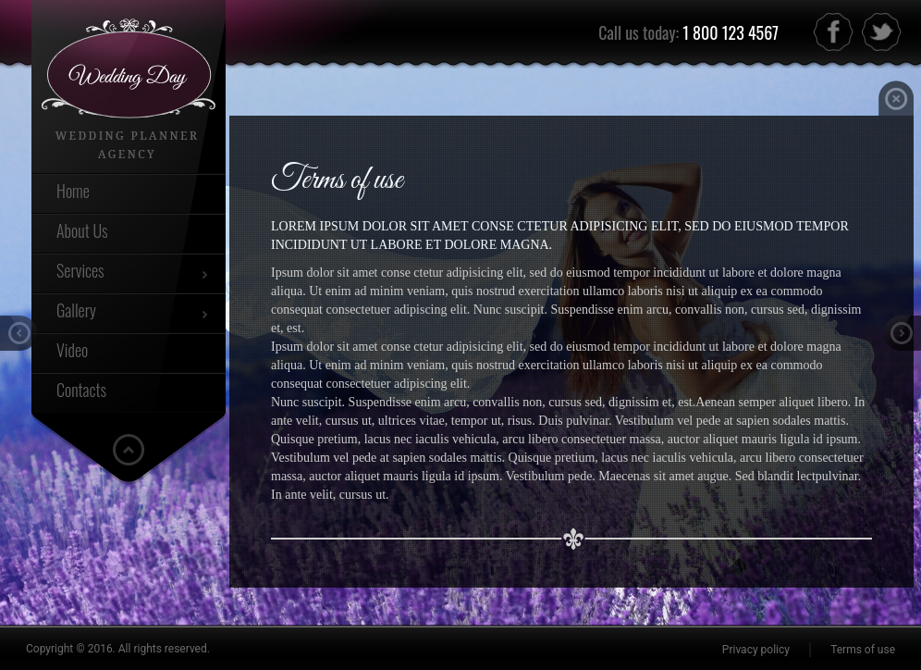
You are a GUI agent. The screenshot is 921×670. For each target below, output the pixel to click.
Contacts (81, 390)
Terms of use (862, 649)
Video (72, 350)
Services (80, 270)
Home (73, 191)
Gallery (76, 310)
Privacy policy (756, 649)
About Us (82, 230)
